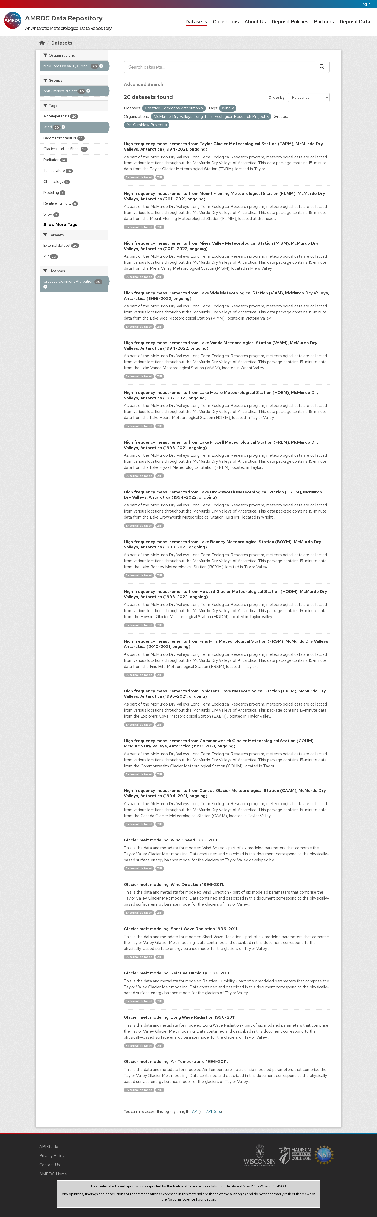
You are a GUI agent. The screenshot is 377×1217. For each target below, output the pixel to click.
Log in (365, 4)
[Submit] (322, 67)
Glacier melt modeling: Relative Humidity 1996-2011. (177, 973)
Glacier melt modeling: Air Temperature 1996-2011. (176, 1061)
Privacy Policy (51, 1155)
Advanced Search (143, 84)
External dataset (139, 177)
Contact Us (49, 1165)
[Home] (42, 43)
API (195, 1111)
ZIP (159, 177)
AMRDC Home (53, 1174)
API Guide (48, 1146)
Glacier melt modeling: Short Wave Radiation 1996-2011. (181, 929)
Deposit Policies (290, 22)
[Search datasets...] (219, 67)
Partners (324, 22)
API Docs (213, 1111)
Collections (226, 22)
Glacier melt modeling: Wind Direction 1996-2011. (174, 884)
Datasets (196, 22)
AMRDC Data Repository (64, 18)
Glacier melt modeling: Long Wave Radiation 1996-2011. (180, 1017)
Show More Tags (60, 224)
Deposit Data (355, 22)
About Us (255, 22)
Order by (276, 97)
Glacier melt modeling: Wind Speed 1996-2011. (171, 840)
